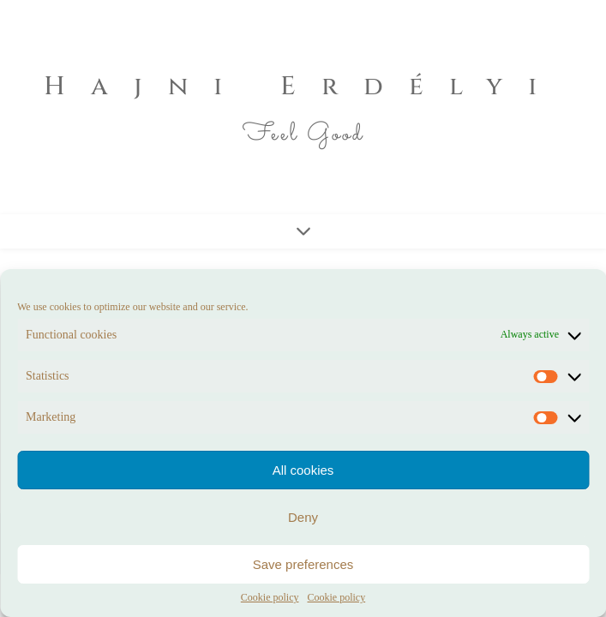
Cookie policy (270, 597)
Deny (303, 517)
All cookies (303, 470)
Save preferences (303, 564)
